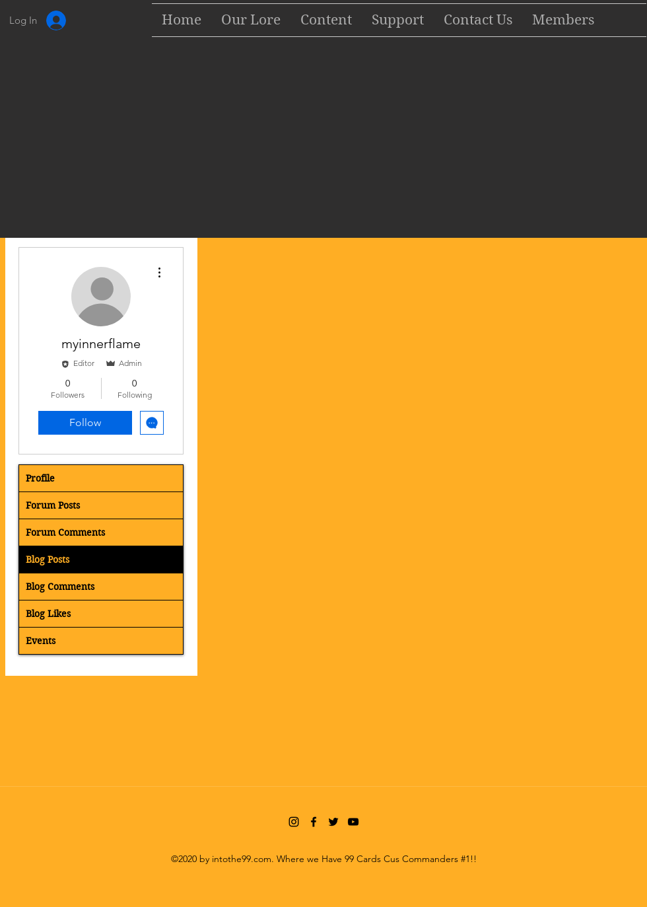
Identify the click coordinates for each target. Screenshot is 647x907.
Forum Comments (65, 532)
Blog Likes (48, 614)
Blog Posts (47, 559)
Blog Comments (60, 587)
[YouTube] (353, 821)
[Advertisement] (323, 140)
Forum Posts (53, 505)
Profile (40, 478)
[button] (326, 20)
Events (40, 641)
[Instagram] (293, 821)
